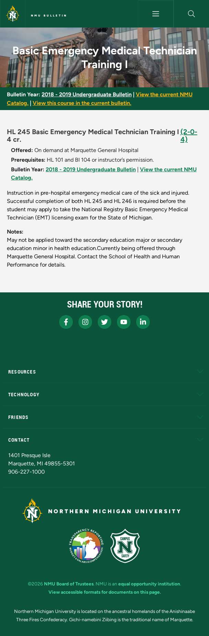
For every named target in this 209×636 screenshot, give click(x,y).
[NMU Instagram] (85, 322)
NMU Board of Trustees (69, 583)
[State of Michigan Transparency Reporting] (86, 546)
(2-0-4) (188, 135)
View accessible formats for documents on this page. (104, 592)
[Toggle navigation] (155, 14)
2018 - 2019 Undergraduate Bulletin (87, 94)
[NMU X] (104, 322)
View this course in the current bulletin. (82, 103)
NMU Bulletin (49, 15)
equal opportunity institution (149, 583)
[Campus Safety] (125, 546)
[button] (191, 14)
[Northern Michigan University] (12, 14)
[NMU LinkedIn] (143, 322)
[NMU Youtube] (124, 322)
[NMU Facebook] (66, 322)
